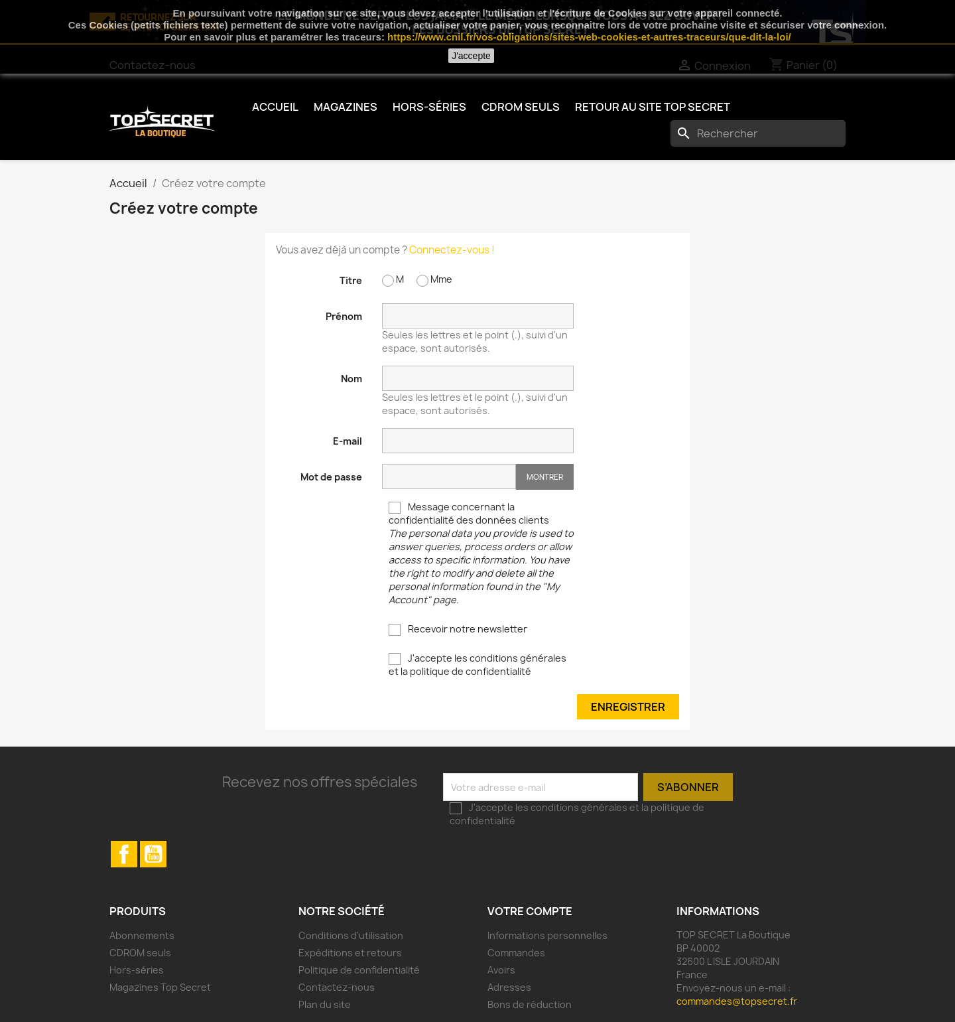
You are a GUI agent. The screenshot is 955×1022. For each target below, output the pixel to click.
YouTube (153, 854)
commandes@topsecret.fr (736, 1001)
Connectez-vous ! (452, 250)
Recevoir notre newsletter (458, 629)
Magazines (345, 107)
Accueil (275, 107)
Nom (351, 378)
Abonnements (141, 935)
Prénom (344, 316)
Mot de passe (331, 477)
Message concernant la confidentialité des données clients (481, 553)
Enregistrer (628, 706)
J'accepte (471, 55)
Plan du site (324, 1004)
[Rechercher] (758, 133)
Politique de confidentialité (359, 970)
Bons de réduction (529, 1004)
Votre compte (529, 911)
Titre (351, 280)
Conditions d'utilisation (350, 935)
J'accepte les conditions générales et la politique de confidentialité (477, 665)
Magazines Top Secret (160, 987)
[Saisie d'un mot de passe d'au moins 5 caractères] (449, 476)
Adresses (509, 987)
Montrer (545, 477)
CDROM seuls (520, 107)
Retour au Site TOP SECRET (652, 107)
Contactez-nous (336, 987)
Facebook (124, 854)
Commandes (516, 952)
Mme (434, 280)
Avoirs (501, 970)
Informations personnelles (547, 935)
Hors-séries (429, 107)
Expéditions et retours (350, 952)
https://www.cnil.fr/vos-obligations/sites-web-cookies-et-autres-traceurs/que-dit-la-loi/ (589, 36)
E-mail (347, 441)
